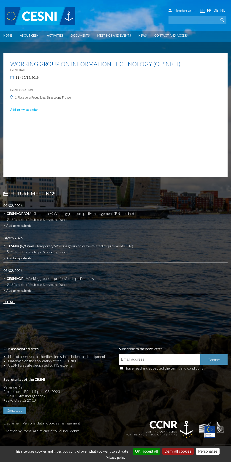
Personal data (33, 423)
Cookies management (63, 423)
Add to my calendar (24, 109)
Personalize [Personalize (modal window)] (207, 451)
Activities (55, 35)
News (143, 35)
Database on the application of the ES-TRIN (42, 361)
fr (209, 10)
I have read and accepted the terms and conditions (163, 368)
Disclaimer (11, 423)
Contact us (14, 410)
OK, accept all (146, 451)
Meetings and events (114, 35)
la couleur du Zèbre (65, 431)
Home (7, 35)
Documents (80, 35)
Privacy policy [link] (115, 457)
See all (9, 302)
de (215, 10)
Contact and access (171, 35)
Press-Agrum (32, 431)
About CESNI (29, 35)
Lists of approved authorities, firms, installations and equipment (56, 356)
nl (222, 10)
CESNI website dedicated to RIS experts (40, 365)
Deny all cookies (178, 451)
